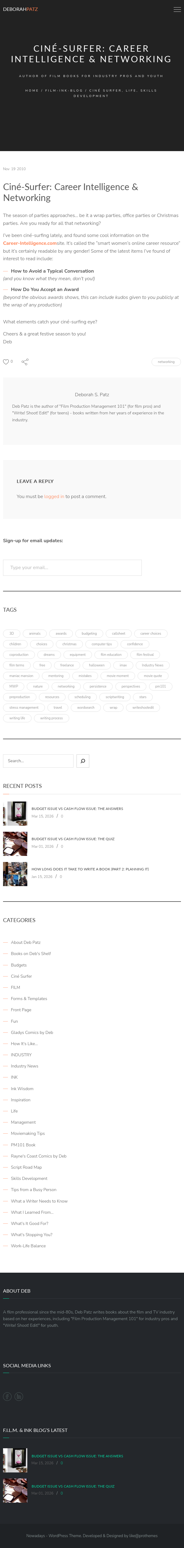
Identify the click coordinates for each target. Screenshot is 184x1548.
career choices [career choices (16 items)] (151, 633)
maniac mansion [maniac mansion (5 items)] (21, 676)
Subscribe (163, 567)
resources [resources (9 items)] (52, 697)
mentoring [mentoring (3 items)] (55, 676)
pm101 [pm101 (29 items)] (160, 686)
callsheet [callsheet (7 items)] (118, 633)
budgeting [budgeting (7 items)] (89, 633)
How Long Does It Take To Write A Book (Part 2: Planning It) (90, 869)
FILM (15, 987)
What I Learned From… (32, 1212)
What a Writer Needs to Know (39, 1201)
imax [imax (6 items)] (123, 665)
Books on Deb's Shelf (31, 954)
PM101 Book (23, 1145)
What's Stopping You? (31, 1235)
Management (23, 1122)
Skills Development (29, 1178)
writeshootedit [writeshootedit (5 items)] (143, 707)
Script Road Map (26, 1167)
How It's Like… (24, 1044)
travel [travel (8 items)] (58, 707)
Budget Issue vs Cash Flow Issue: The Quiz (73, 839)
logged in (54, 496)
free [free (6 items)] (42, 665)
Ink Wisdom (22, 1089)
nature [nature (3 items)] (38, 686)
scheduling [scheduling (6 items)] (82, 697)
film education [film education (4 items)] (111, 655)
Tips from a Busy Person (33, 1190)
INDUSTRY (21, 1055)
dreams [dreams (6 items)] (49, 655)
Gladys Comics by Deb (32, 1032)
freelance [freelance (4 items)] (67, 665)
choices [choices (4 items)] (41, 644)
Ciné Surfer (21, 976)
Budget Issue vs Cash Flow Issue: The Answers (77, 809)
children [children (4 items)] (15, 644)
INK (14, 1077)
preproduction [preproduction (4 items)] (19, 697)
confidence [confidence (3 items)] (135, 644)
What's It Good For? (29, 1223)
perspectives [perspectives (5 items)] (131, 686)
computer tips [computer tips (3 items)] (102, 644)
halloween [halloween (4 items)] (96, 665)
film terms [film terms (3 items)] (16, 665)
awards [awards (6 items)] (61, 633)
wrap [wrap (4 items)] (113, 707)
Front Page (21, 1010)
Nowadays (35, 1536)
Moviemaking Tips (28, 1133)
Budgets (19, 965)
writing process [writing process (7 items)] (51, 718)
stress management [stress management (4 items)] (24, 707)
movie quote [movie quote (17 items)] (153, 676)
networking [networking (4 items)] (66, 686)
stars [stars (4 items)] (143, 697)
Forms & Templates (29, 999)
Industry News (24, 1066)
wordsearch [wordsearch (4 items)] (85, 707)
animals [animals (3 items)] (35, 633)
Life (14, 1111)
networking (166, 362)
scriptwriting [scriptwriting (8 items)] (115, 697)
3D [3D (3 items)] (11, 633)
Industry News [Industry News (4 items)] (153, 665)
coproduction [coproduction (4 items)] (19, 655)
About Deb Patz (26, 942)
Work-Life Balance (28, 1246)
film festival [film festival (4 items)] (145, 655)
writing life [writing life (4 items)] (17, 718)
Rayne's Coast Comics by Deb (38, 1156)
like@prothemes (143, 1536)
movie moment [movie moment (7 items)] (118, 676)
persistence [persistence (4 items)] (98, 686)
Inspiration (20, 1100)
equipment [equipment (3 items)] (78, 655)
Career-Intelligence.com (30, 243)
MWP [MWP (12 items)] (13, 686)
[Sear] (83, 761)
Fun (14, 1021)
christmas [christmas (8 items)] (69, 644)
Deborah (20, 9)
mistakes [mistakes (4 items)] (85, 676)
